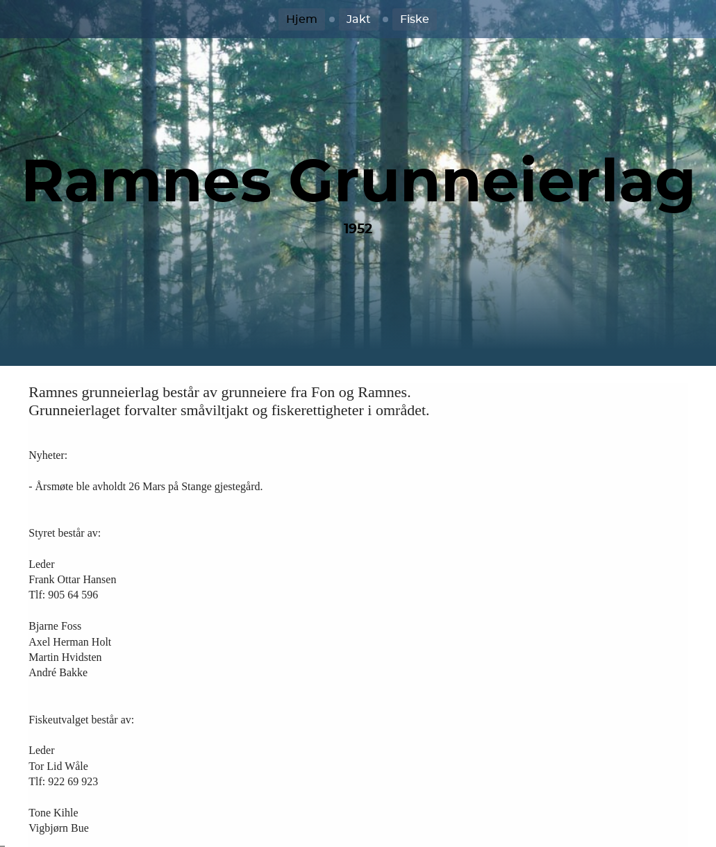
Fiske (414, 19)
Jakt (359, 19)
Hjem (301, 19)
